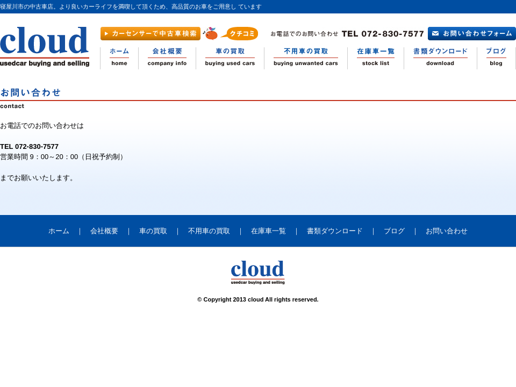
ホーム (58, 231)
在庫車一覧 (268, 231)
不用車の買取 (209, 231)
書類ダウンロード (335, 231)
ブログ (394, 231)
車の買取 (153, 231)
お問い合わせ (447, 231)
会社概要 (104, 231)
